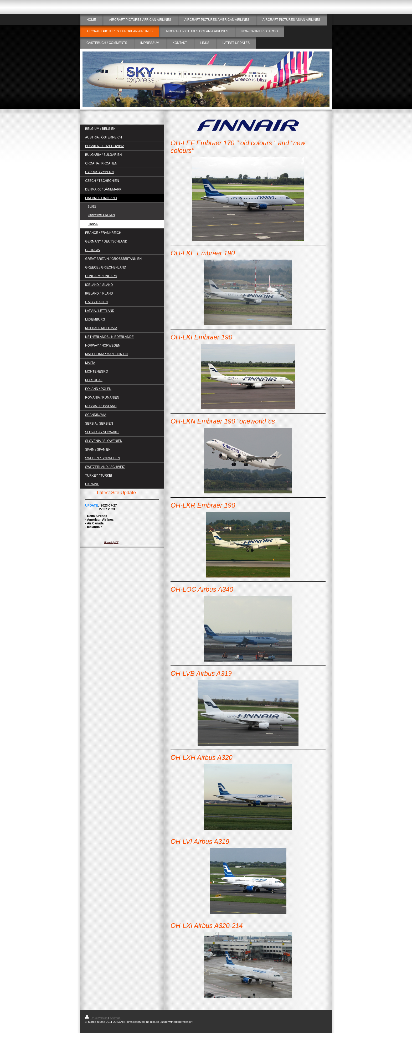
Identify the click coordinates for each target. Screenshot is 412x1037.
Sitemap (115, 1017)
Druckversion (96, 1017)
